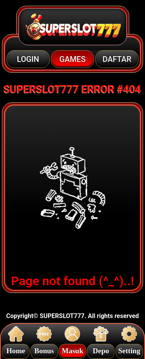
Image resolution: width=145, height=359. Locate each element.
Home (15, 349)
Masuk (72, 349)
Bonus (44, 349)
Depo (101, 349)
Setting (129, 349)
